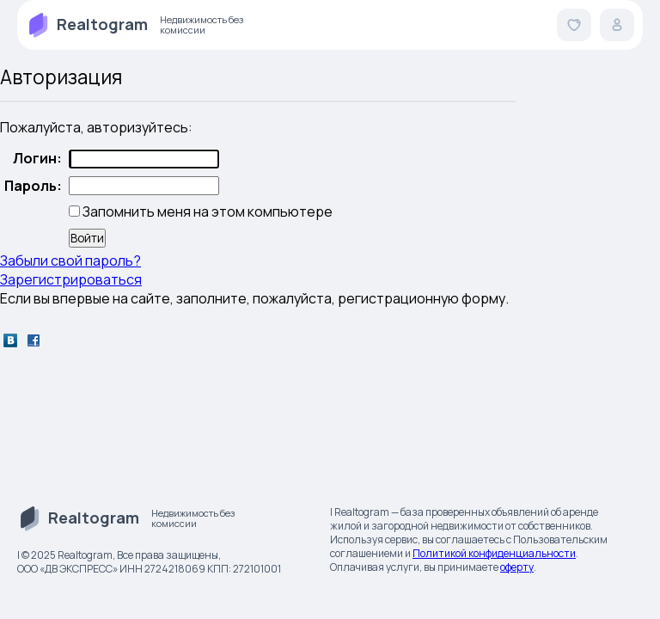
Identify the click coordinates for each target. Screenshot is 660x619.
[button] (574, 25)
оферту (517, 567)
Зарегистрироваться (71, 279)
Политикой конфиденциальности (494, 553)
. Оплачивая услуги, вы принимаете (454, 560)
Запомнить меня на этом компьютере (206, 211)
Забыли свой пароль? (70, 260)
